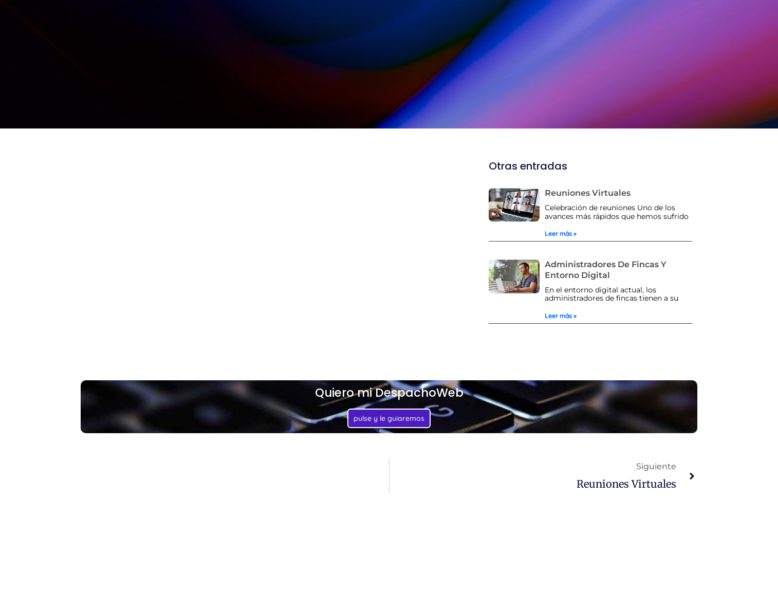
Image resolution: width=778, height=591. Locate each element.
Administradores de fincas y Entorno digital (605, 270)
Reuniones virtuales (588, 193)
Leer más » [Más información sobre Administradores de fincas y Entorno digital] (561, 316)
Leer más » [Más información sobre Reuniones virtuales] (561, 233)
